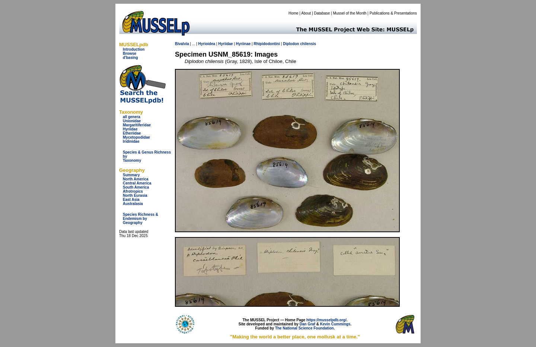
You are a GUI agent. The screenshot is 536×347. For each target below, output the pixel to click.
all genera (131, 117)
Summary (131, 175)
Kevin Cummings (335, 324)
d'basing (130, 58)
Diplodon (291, 44)
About (306, 13)
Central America (137, 183)
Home (293, 13)
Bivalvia (182, 44)
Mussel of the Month (350, 13)
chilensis (308, 44)
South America (136, 187)
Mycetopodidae (136, 137)
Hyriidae (130, 129)
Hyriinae (243, 44)
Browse (129, 53)
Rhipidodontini (266, 44)
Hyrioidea (206, 44)
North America (136, 179)
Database (322, 13)
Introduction (133, 49)
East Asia (131, 200)
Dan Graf (307, 324)
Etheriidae (132, 133)
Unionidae (132, 121)
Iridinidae (131, 141)
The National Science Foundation (304, 328)
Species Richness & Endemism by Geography (140, 218)
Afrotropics (133, 191)
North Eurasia (135, 195)
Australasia (133, 204)
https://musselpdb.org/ (326, 320)
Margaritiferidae (137, 125)
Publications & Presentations (393, 13)
